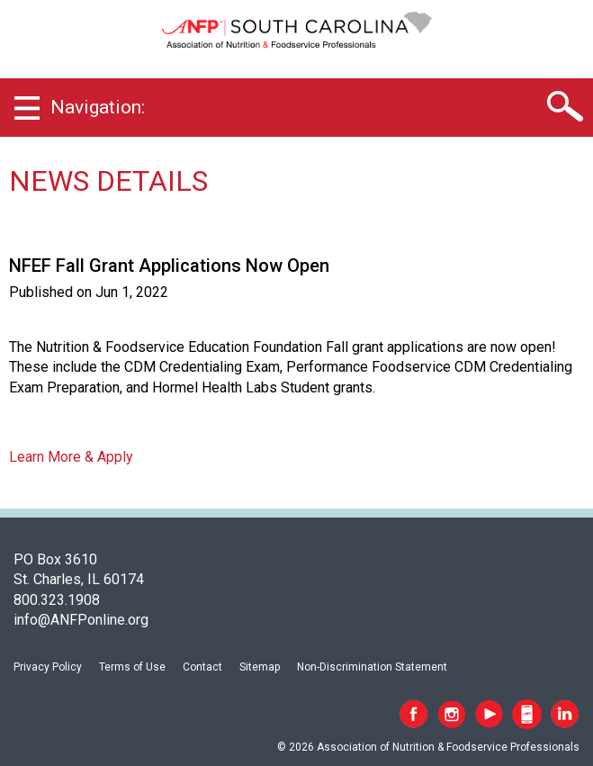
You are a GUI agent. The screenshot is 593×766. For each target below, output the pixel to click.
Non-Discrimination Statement (372, 667)
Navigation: (97, 107)
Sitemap (259, 667)
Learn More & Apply (71, 456)
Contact (202, 667)
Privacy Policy (47, 667)
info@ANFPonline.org (80, 619)
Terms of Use (132, 667)
